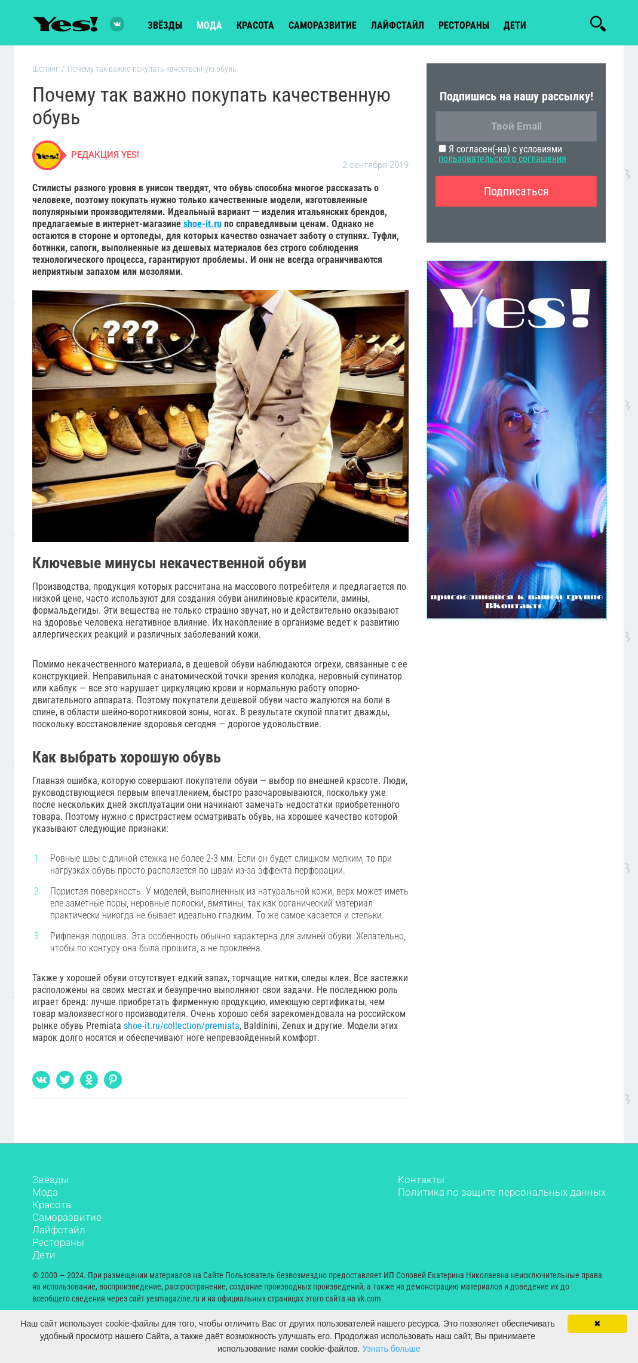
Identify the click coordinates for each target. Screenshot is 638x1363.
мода (209, 24)
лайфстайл (397, 24)
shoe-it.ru (202, 225)
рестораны (463, 24)
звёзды (165, 24)
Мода (45, 1193)
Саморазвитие (323, 24)
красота (255, 24)
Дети (515, 24)
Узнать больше (391, 1348)
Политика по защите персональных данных (502, 1193)
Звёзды (50, 1181)
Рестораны (58, 1243)
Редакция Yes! (105, 156)
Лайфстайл (58, 1231)
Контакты (421, 1181)
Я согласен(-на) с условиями (502, 155)
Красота (51, 1206)
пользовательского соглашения (502, 160)
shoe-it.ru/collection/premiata (182, 1027)
